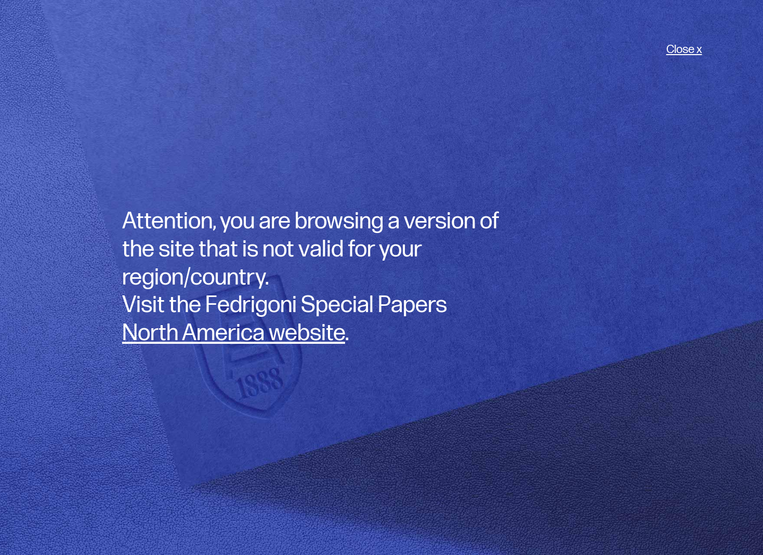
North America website (233, 333)
